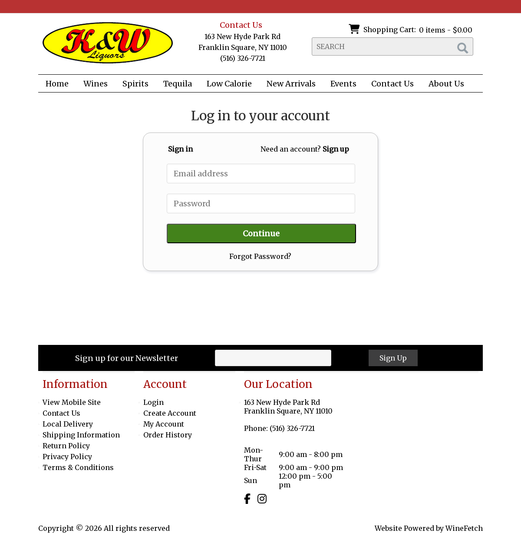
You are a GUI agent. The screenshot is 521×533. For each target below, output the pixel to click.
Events (343, 84)
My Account (163, 424)
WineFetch (464, 528)
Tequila (177, 84)
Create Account (169, 413)
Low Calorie (226, 84)
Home (57, 84)
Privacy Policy (67, 456)
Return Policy (66, 445)
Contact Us (392, 84)
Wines (92, 84)
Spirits (132, 84)
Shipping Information (81, 434)
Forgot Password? (260, 256)
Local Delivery (68, 424)
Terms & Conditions (78, 467)
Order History (167, 434)
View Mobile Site (72, 402)
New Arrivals (291, 84)
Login (153, 402)
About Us (443, 84)
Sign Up (393, 358)
